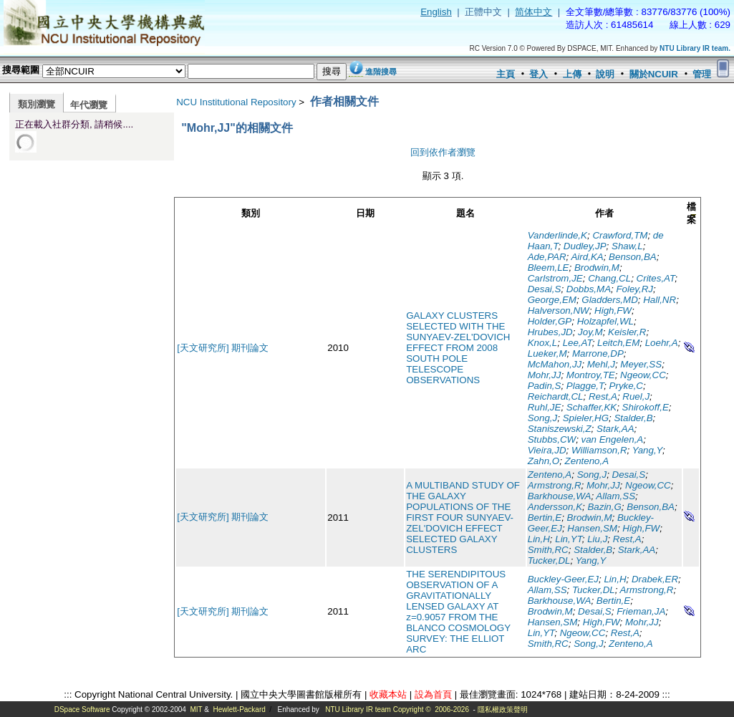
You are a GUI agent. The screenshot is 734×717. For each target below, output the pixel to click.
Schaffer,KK (591, 407)
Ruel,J (636, 396)
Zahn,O (543, 461)
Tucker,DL (549, 560)
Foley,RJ (634, 289)
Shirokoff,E (645, 407)
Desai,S (544, 289)
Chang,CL (609, 278)
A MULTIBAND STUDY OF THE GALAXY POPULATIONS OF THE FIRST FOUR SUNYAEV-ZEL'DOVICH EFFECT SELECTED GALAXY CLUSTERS (463, 517)
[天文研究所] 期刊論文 (223, 347)
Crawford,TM (619, 235)
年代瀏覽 (88, 105)
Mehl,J (601, 364)
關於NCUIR (653, 74)
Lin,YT (568, 539)
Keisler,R (627, 332)
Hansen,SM (592, 528)
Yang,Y (647, 450)
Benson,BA (633, 256)
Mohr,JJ (544, 375)
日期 (365, 213)
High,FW (613, 310)
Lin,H (539, 539)
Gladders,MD (609, 299)
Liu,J (597, 539)
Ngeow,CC (643, 375)
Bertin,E (544, 517)
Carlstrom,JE (555, 278)
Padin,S (544, 385)
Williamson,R (599, 450)
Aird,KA (587, 256)
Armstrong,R (554, 485)
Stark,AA (615, 428)
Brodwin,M (596, 267)
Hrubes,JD (550, 332)
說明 (605, 74)
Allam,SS (615, 496)
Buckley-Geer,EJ (563, 579)
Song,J (543, 418)
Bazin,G (604, 506)
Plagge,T (585, 385)
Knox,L (543, 342)
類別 (250, 213)
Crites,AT (656, 278)
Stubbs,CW (552, 439)
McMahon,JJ (555, 364)
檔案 (691, 213)
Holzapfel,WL (605, 321)
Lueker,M (547, 353)
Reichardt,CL (556, 396)
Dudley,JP (585, 246)
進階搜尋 (381, 71)
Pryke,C (626, 385)
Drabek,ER (655, 579)
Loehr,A (661, 342)
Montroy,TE (590, 375)
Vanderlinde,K (557, 235)
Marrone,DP (598, 353)
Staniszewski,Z (559, 428)
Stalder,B (633, 418)
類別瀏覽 (36, 104)
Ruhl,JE (544, 407)
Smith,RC (548, 549)
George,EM (552, 299)
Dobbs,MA (588, 289)
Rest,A (603, 396)
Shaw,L (627, 246)
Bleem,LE (548, 267)
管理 (701, 74)
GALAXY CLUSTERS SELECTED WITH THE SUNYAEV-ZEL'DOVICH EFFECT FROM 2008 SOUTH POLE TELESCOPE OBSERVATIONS (458, 347)
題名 (465, 213)
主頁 (505, 74)
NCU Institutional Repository (236, 102)
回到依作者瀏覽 (442, 152)
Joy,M (590, 332)
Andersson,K (555, 506)
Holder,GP (550, 321)
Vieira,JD (547, 450)
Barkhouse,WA (559, 496)
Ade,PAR (547, 256)
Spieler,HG (586, 418)
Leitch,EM (618, 342)
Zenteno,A (587, 461)
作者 (604, 213)
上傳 (572, 74)
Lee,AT (577, 342)
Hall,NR (659, 299)
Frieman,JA (641, 611)
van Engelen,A (612, 439)
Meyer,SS (641, 364)
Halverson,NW (558, 310)
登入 (538, 74)
